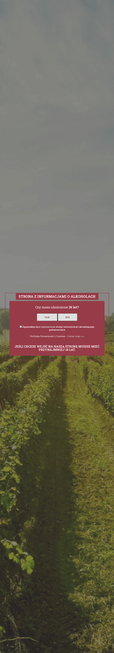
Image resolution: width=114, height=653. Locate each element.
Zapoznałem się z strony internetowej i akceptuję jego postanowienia (58, 328)
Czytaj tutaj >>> (75, 336)
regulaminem (48, 326)
